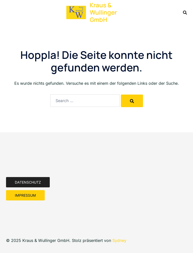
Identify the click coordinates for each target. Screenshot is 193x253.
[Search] (132, 101)
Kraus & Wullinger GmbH (103, 12)
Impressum (25, 195)
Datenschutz (28, 182)
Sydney (119, 240)
